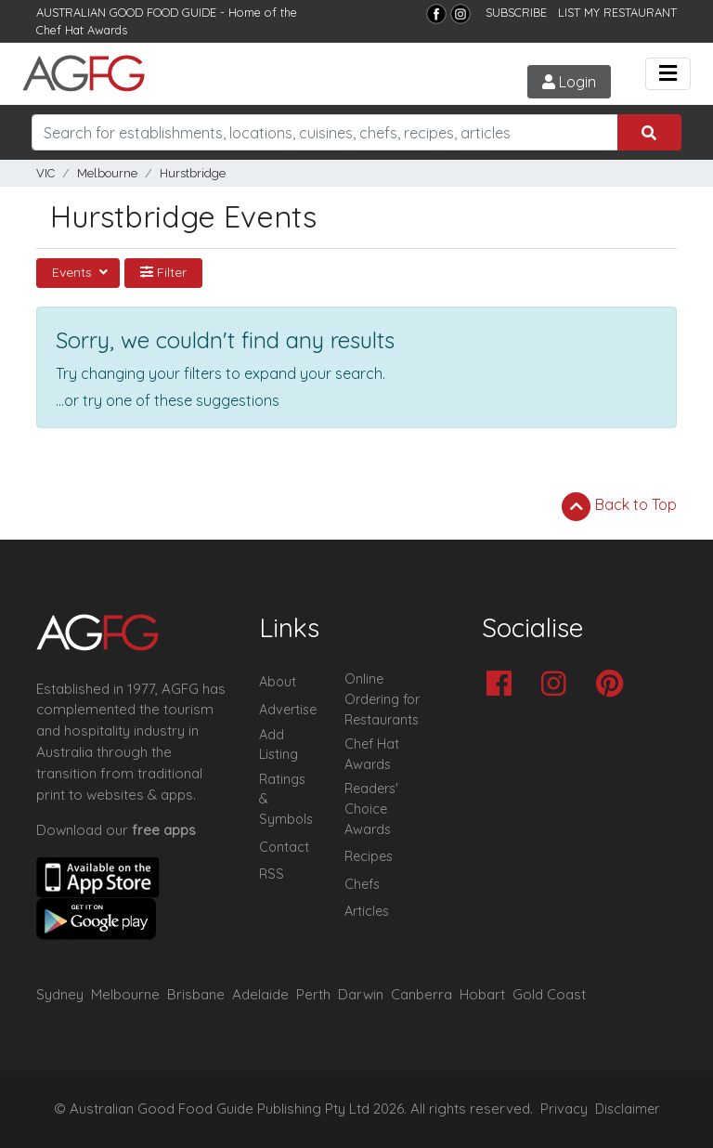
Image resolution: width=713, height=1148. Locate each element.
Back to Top (619, 506)
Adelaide (260, 994)
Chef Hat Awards (81, 29)
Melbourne (107, 173)
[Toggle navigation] (668, 74)
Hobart (482, 994)
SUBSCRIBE (516, 12)
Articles (366, 911)
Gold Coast (549, 994)
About (277, 681)
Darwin (360, 994)
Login (569, 81)
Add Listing (278, 744)
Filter (163, 272)
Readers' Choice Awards (371, 808)
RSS (271, 874)
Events (74, 272)
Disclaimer (627, 1109)
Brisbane (196, 994)
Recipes (368, 856)
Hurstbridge (193, 173)
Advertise (288, 709)
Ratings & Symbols (286, 799)
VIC (45, 173)
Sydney (60, 994)
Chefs (362, 884)
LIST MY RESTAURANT (617, 12)
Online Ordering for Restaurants (382, 699)
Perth (313, 994)
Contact (284, 847)
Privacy (564, 1109)
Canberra (421, 994)
